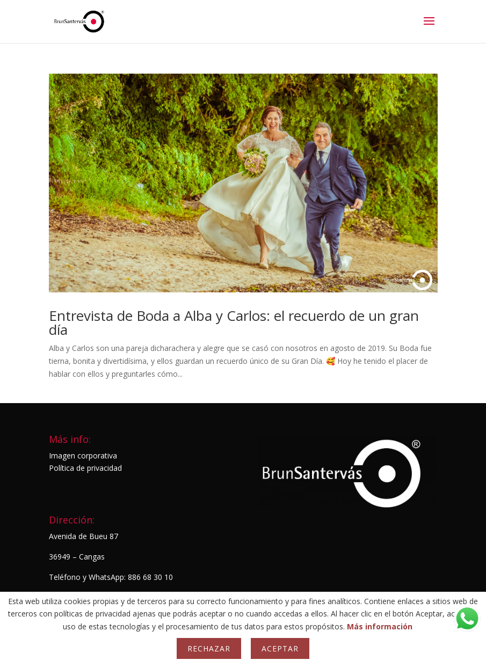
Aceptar (280, 648)
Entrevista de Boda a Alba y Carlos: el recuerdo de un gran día (234, 322)
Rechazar (208, 648)
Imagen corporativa (83, 455)
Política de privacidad (85, 468)
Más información (379, 626)
